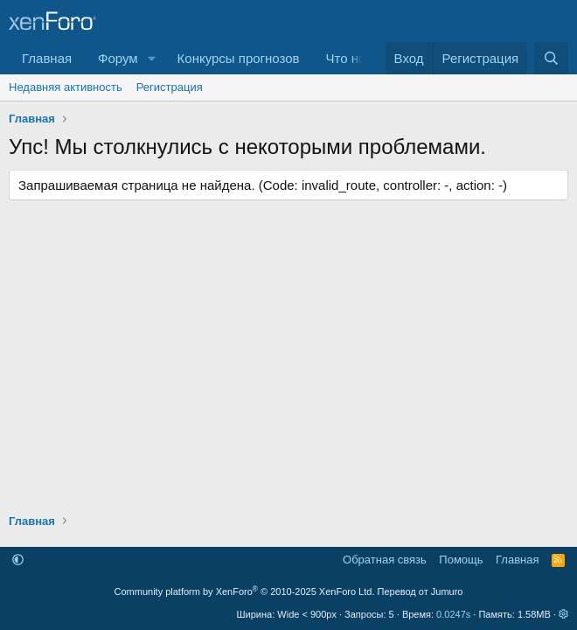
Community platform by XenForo (245, 591)
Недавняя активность (65, 87)
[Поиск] (551, 58)
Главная (47, 58)
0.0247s (453, 614)
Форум (118, 58)
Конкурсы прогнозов (238, 58)
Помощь (461, 559)
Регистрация (169, 87)
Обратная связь (385, 559)
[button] (152, 58)
